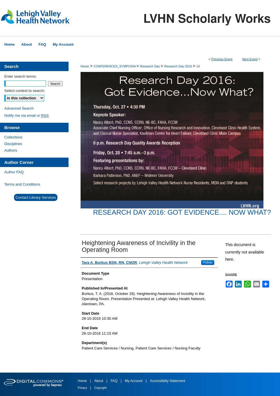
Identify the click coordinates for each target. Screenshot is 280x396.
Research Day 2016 (178, 66)
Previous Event (222, 59)
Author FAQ (14, 172)
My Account (134, 381)
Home (85, 66)
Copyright (100, 387)
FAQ (114, 381)
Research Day (150, 66)
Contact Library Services (35, 197)
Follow (207, 262)
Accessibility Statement (167, 381)
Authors (10, 150)
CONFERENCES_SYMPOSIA (114, 66)
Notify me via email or (26, 115)
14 (198, 66)
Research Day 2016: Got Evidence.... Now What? (182, 212)
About (99, 381)
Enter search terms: (20, 76)
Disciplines (13, 144)
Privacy (83, 387)
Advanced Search (19, 108)
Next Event (250, 59)
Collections (13, 137)
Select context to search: (24, 91)
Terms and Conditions (22, 184)
